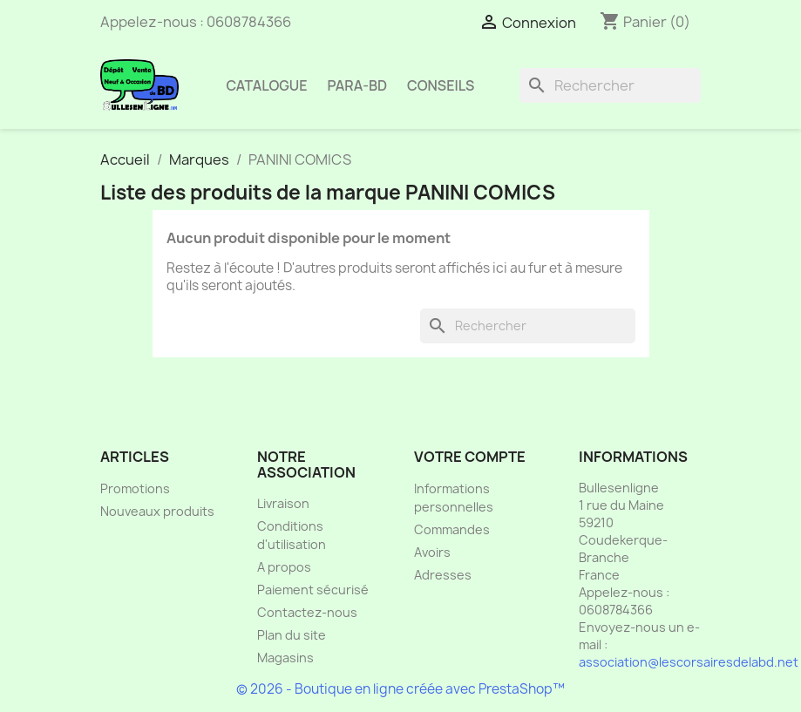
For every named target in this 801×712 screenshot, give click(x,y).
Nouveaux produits (157, 511)
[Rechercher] (610, 85)
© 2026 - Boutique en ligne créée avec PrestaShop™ (400, 689)
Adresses (443, 574)
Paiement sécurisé (313, 589)
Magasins (285, 657)
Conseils (440, 85)
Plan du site (291, 635)
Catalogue (267, 85)
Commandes (452, 529)
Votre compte (470, 456)
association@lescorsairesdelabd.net (688, 662)
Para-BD (357, 85)
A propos (284, 567)
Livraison (283, 503)
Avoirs (432, 552)
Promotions (135, 488)
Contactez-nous (307, 612)
